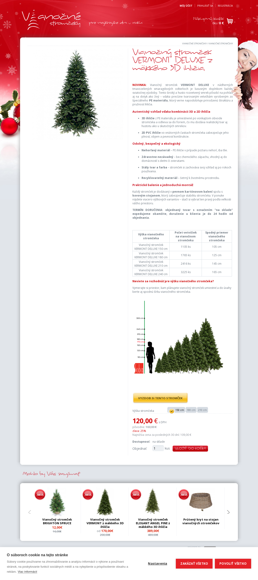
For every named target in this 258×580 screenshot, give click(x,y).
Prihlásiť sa (205, 5)
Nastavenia (157, 563)
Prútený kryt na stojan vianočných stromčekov (200, 521)
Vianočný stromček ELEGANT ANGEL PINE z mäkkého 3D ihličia (153, 523)
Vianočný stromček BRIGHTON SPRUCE (57, 521)
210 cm (202, 410)
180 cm (191, 410)
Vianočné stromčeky (194, 43)
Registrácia (225, 5)
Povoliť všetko (233, 563)
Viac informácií (27, 571)
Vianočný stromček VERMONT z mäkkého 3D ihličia (105, 523)
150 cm (176, 410)
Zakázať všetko (194, 563)
